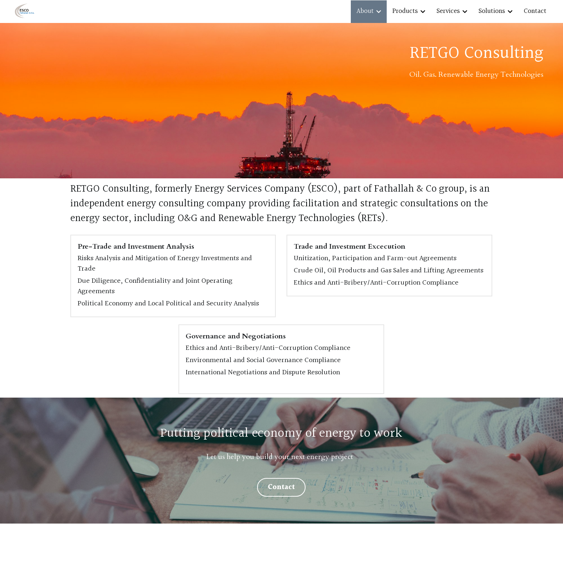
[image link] (24, 11)
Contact (281, 487)
